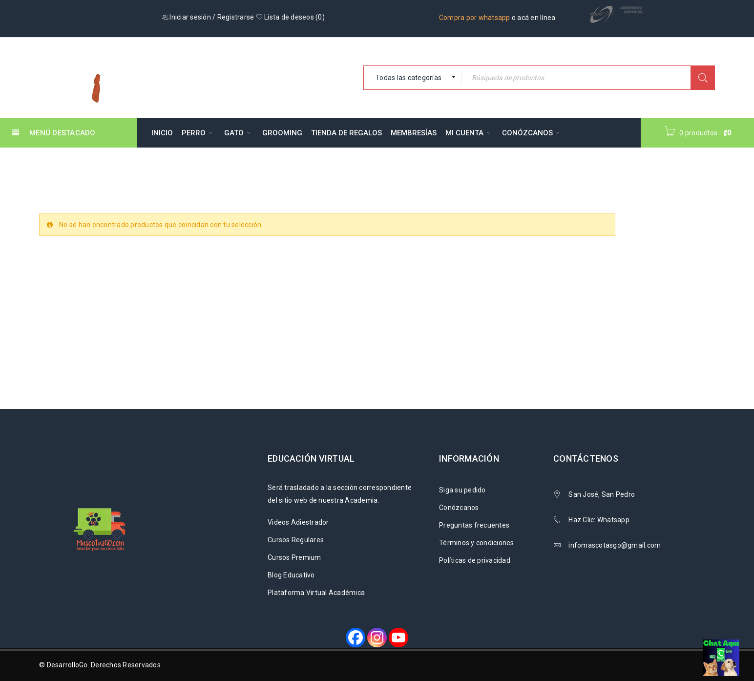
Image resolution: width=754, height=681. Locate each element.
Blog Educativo (291, 575)
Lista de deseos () (290, 17)
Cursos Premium (294, 557)
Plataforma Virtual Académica (316, 592)
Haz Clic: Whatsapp (599, 520)
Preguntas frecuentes (474, 525)
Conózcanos (459, 507)
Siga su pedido (462, 490)
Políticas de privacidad (474, 560)
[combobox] (412, 77)
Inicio (551, 165)
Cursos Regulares (296, 540)
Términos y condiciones (476, 543)
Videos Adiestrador (298, 522)
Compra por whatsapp (474, 17)
